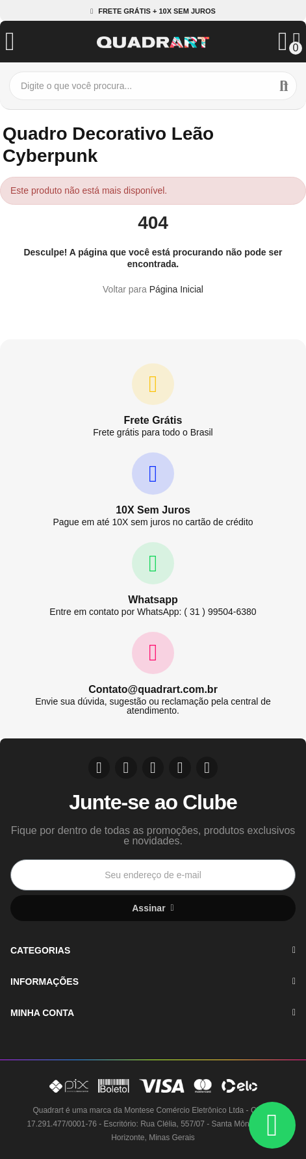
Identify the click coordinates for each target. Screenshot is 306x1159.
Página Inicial (176, 289)
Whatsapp (152, 599)
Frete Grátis (153, 420)
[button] (153, 11)
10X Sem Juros (153, 509)
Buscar (284, 86)
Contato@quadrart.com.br (153, 689)
